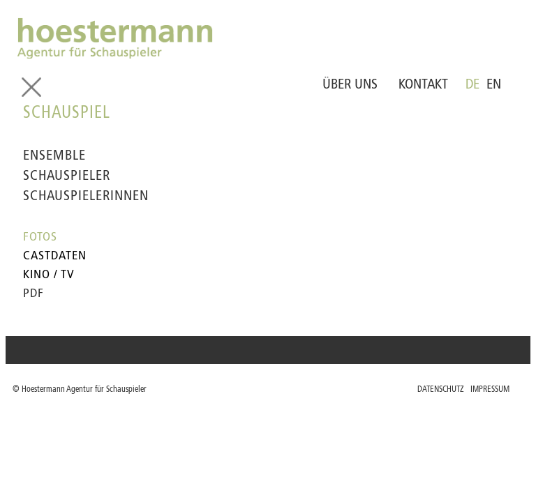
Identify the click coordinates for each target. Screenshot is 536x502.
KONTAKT (423, 85)
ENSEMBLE (54, 156)
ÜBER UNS (350, 85)
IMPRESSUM (489, 390)
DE (472, 85)
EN (493, 85)
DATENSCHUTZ (440, 390)
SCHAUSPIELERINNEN (86, 197)
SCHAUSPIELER (66, 176)
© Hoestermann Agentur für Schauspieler (80, 390)
